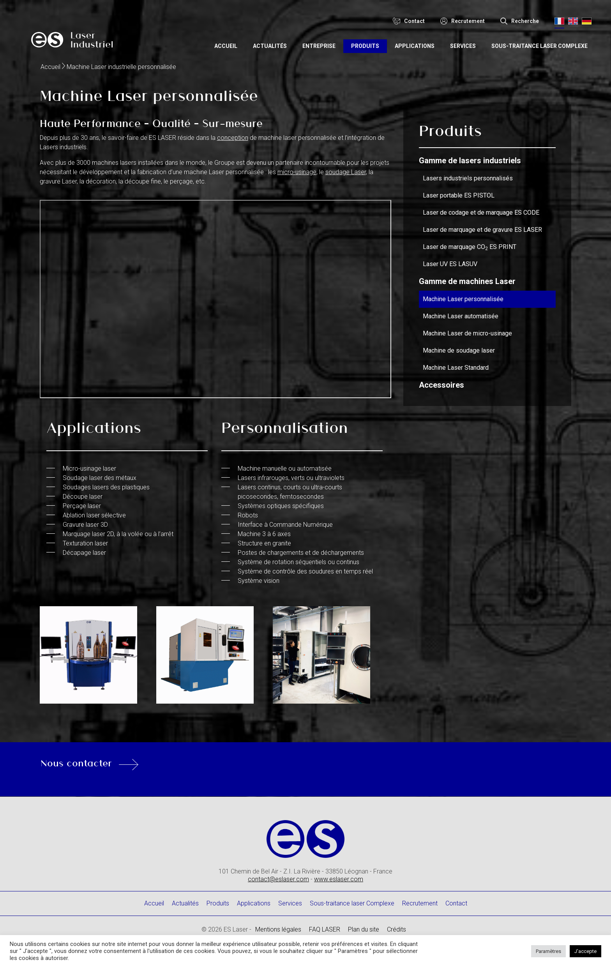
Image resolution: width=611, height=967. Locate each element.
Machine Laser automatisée (460, 316)
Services (484, 42)
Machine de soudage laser (459, 350)
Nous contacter (112, 762)
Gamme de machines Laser (467, 281)
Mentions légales (278, 929)
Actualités (291, 42)
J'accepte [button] (585, 951)
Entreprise (340, 42)
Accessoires (441, 385)
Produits (386, 42)
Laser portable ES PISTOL (458, 195)
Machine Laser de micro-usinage (467, 333)
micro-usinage (296, 172)
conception (232, 137)
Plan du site (363, 929)
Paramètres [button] (548, 951)
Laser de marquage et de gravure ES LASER (482, 229)
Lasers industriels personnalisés (468, 178)
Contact (456, 903)
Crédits (396, 929)
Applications (436, 42)
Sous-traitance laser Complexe (550, 46)
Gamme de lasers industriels (470, 160)
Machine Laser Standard (456, 367)
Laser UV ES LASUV (450, 264)
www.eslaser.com (338, 879)
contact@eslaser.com (278, 879)
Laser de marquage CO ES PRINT (469, 247)
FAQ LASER (324, 929)
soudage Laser (345, 172)
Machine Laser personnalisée (463, 299)
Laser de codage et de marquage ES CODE (481, 212)
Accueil (246, 42)
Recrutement (420, 903)
